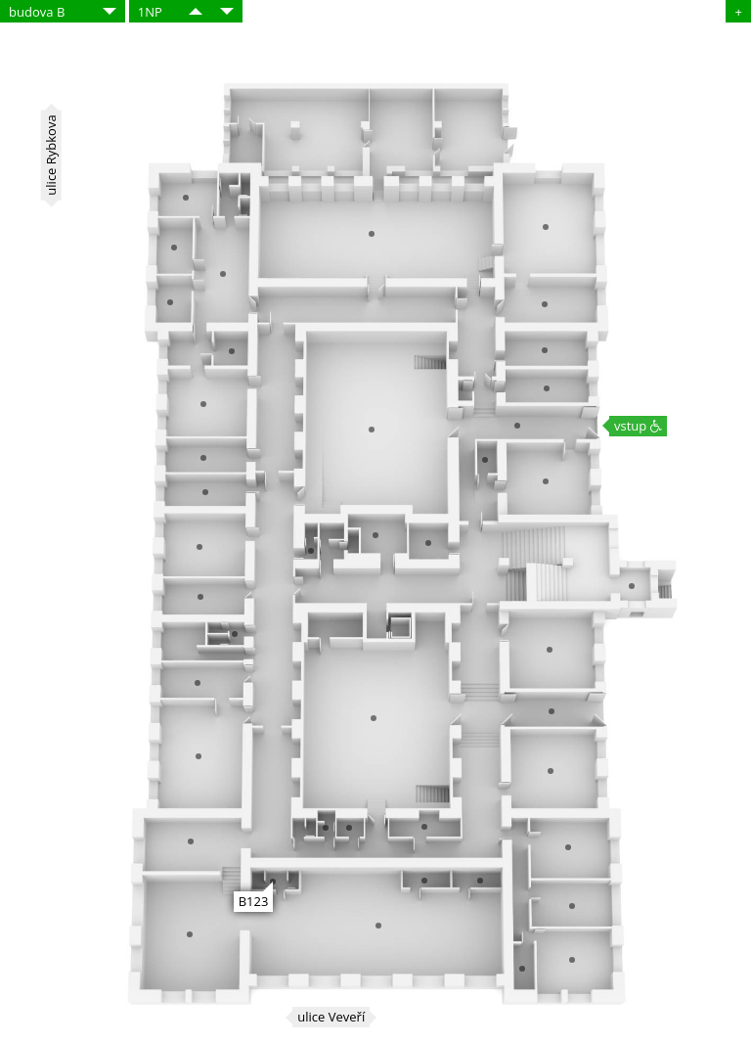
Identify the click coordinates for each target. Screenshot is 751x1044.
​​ (195, 11)
